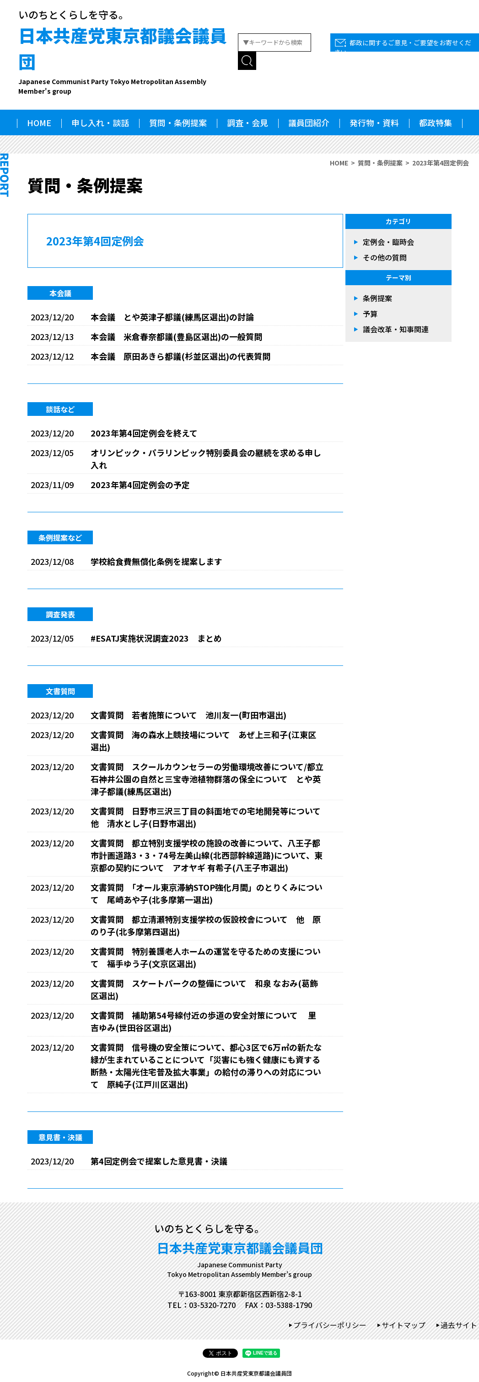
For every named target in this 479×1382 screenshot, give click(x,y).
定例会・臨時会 (388, 241)
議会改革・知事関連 (396, 329)
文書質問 (60, 691)
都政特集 (435, 122)
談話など (60, 409)
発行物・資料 (374, 122)
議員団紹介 (308, 122)
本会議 (60, 292)
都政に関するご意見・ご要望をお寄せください (402, 47)
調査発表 (60, 614)
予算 (370, 313)
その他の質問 (385, 257)
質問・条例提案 (178, 122)
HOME (39, 122)
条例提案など (60, 537)
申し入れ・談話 (100, 122)
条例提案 (377, 297)
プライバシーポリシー (329, 1324)
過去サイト (459, 1324)
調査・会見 (247, 122)
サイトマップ (403, 1324)
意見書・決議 (60, 1137)
